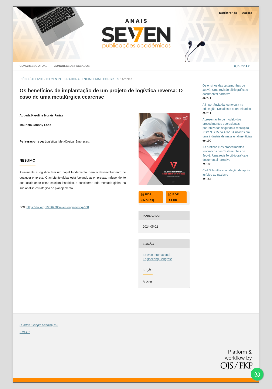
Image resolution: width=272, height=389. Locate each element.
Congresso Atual (33, 65)
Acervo (37, 79)
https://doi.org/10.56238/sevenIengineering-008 (58, 207)
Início (24, 79)
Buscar (242, 66)
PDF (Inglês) (147, 197)
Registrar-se (228, 12)
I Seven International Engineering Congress (82, 79)
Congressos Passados (72, 65)
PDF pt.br (173, 197)
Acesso (247, 12)
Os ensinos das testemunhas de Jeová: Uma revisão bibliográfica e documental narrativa (225, 90)
